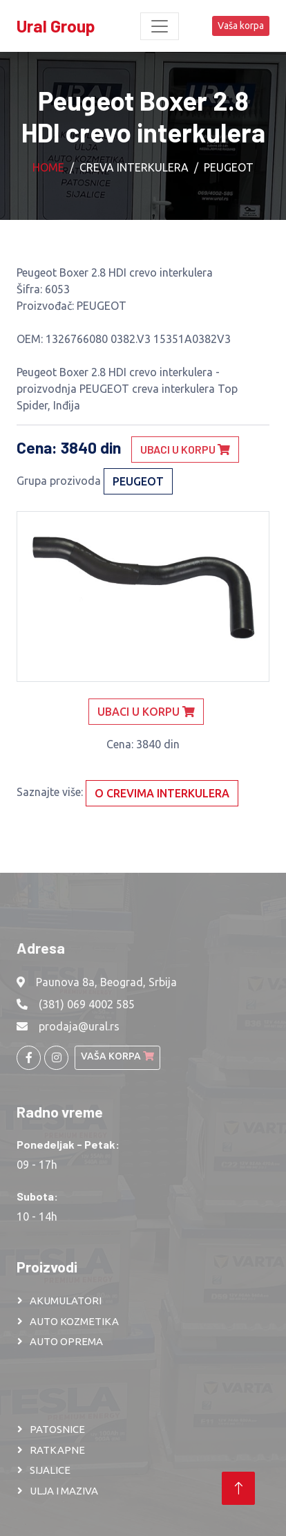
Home (48, 167)
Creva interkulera (134, 167)
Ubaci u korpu (185, 449)
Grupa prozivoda (59, 480)
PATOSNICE (57, 1429)
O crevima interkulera (162, 793)
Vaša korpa (241, 25)
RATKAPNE (57, 1450)
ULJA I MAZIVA (64, 1491)
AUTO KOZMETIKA (74, 1321)
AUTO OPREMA (66, 1341)
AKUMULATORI (66, 1300)
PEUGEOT (229, 167)
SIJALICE (50, 1470)
